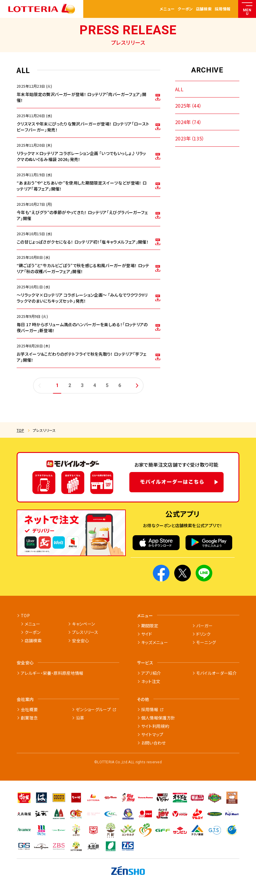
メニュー (167, 9)
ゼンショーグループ (93, 709)
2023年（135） (190, 138)
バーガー (204, 626)
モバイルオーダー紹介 (216, 673)
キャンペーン (83, 624)
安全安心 (80, 640)
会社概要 (29, 709)
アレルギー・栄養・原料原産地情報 (52, 673)
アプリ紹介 (151, 673)
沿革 (80, 718)
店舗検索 (204, 9)
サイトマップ (152, 734)
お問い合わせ (153, 743)
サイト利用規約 (155, 726)
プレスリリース (85, 632)
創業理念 (29, 718)
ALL (179, 89)
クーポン (185, 9)
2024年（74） (188, 122)
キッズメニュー (154, 642)
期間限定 (149, 626)
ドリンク (203, 634)
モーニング (206, 642)
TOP (20, 430)
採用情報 (222, 9)
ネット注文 (151, 681)
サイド (146, 634)
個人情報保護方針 (158, 718)
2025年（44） (188, 105)
